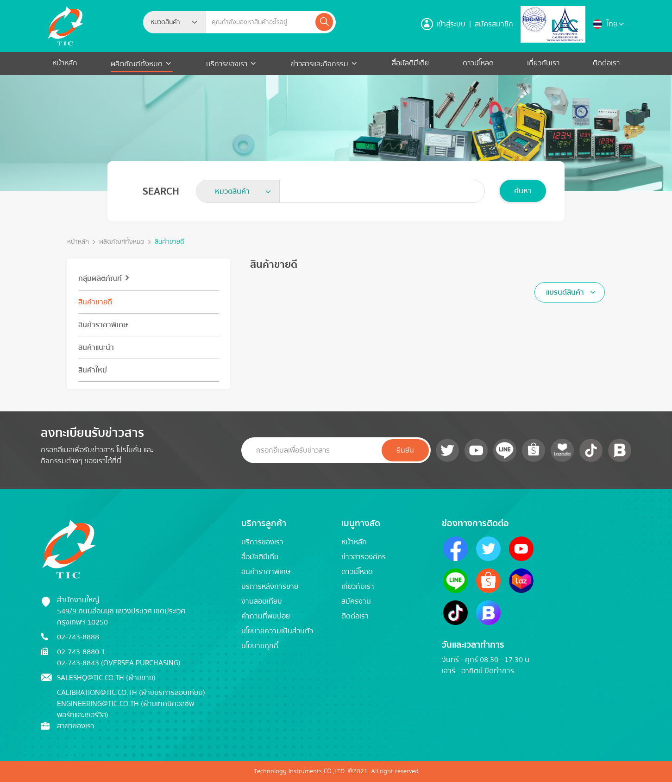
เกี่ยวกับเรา (543, 63)
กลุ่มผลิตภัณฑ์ (100, 278)
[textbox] (168, 22)
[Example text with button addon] (260, 22)
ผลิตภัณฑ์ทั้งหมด (137, 64)
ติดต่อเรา (606, 63)
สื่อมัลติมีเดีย (410, 63)
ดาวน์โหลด (478, 63)
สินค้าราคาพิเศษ (103, 325)
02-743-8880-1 (81, 651)
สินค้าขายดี (169, 242)
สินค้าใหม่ (92, 370)
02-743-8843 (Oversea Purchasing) (119, 662)
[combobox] (174, 22)
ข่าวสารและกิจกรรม (319, 64)
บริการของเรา (226, 64)
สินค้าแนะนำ (96, 347)
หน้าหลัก (64, 63)
